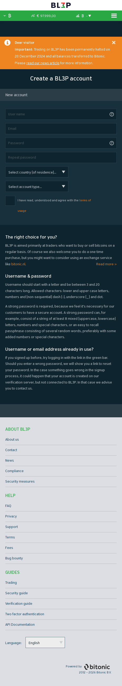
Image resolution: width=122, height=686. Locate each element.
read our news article (42, 63)
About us (12, 439)
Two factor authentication (24, 614)
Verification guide (18, 604)
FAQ (8, 506)
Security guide (16, 593)
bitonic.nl (18, 264)
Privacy (11, 516)
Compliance (14, 471)
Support (11, 527)
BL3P (61, 5)
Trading (11, 583)
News (9, 460)
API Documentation (20, 625)
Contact (11, 450)
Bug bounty (14, 558)
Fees (9, 548)
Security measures (20, 481)
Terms (10, 537)
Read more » (106, 264)
